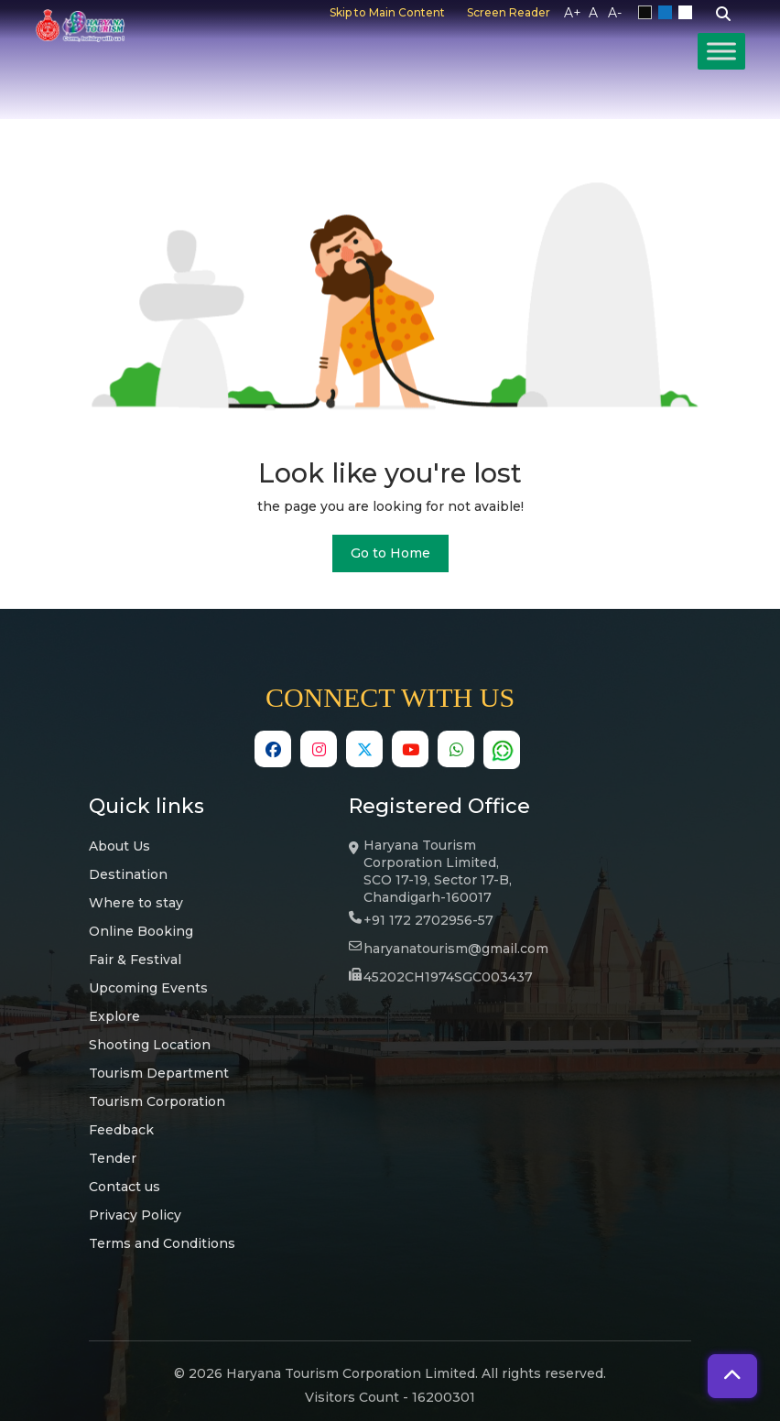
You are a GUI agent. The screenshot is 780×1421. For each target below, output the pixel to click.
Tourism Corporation (157, 1101)
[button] (732, 1376)
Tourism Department (159, 1073)
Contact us (124, 1186)
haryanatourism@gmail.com (455, 948)
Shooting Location (150, 1044)
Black (648, 12)
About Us (119, 846)
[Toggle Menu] (721, 51)
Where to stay (136, 903)
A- (615, 13)
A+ (572, 13)
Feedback (121, 1130)
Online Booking (141, 931)
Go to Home (390, 553)
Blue (668, 12)
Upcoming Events (148, 988)
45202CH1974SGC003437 (448, 977)
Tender (112, 1158)
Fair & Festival (135, 959)
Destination (128, 874)
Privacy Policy (135, 1215)
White (688, 12)
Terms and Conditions (162, 1243)
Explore (114, 1016)
